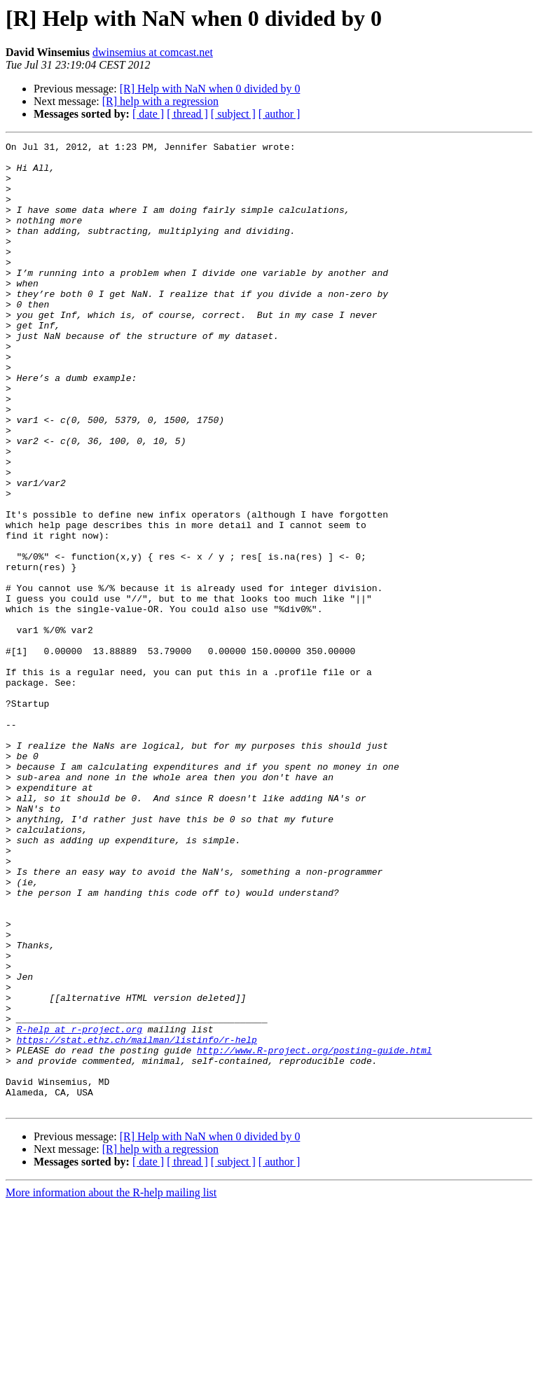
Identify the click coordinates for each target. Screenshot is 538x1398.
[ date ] (148, 114)
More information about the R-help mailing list (111, 1386)
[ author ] (279, 114)
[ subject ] (233, 114)
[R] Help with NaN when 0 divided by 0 (210, 89)
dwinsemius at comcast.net (152, 52)
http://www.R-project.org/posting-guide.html (314, 1232)
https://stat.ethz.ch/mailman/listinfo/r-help (137, 1220)
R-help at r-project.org (79, 1207)
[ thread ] (187, 114)
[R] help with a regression (160, 101)
